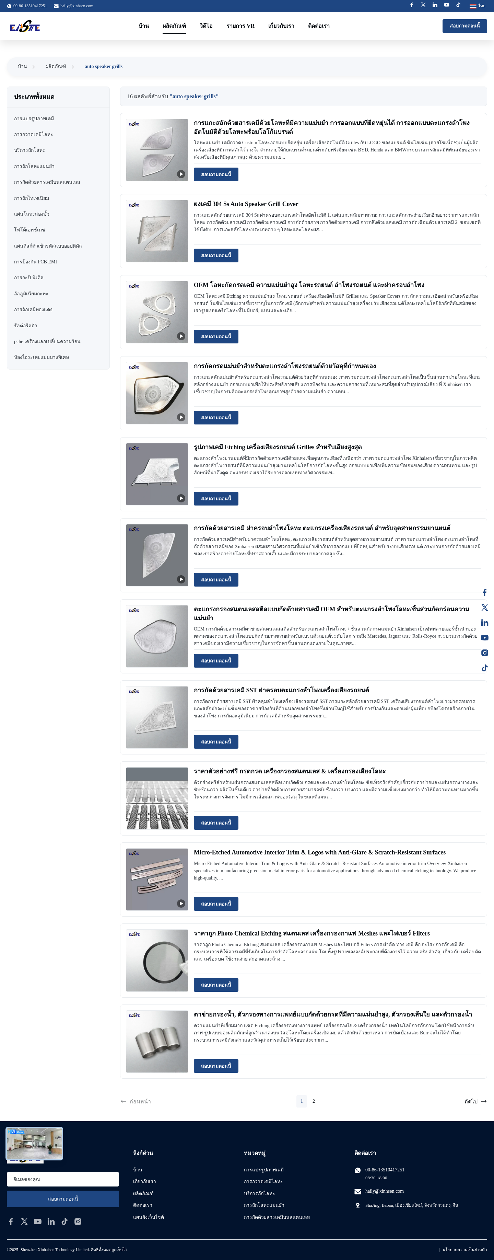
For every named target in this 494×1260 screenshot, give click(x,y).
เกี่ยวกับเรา (281, 26)
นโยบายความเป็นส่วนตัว (465, 1249)
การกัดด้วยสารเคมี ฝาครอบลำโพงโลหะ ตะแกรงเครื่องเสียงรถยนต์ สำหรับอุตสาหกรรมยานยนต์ (322, 528)
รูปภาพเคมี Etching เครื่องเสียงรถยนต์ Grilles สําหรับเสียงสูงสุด (278, 447)
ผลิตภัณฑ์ (174, 26)
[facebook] (11, 1221)
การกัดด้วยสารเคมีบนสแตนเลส (277, 1217)
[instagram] (78, 1221)
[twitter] (24, 1221)
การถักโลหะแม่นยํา (264, 1205)
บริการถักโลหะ (259, 1193)
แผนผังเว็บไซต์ (148, 1217)
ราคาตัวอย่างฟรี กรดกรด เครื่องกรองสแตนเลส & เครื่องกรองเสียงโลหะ (290, 771)
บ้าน (144, 26)
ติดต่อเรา (319, 26)
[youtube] (38, 1221)
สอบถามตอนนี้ (465, 26)
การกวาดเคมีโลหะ (263, 1181)
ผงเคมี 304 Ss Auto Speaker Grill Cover (246, 204)
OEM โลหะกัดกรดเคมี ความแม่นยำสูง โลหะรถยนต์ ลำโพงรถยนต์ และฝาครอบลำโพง (309, 285)
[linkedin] (51, 1221)
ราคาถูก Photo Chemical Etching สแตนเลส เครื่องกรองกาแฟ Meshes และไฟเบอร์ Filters (312, 933)
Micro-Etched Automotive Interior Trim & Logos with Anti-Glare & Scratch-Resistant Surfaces (320, 852)
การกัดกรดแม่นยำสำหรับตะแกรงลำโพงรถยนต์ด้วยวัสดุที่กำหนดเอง (285, 366)
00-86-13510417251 (384, 1169)
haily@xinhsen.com (76, 5)
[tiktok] (64, 1221)
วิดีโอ (206, 26)
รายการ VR (240, 26)
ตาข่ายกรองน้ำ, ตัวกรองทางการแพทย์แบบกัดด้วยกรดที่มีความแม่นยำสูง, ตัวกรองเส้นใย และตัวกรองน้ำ (333, 1014)
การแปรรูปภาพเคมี (264, 1169)
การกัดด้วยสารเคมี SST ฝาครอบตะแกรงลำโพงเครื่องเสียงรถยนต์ (281, 690)
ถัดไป (475, 1101)
